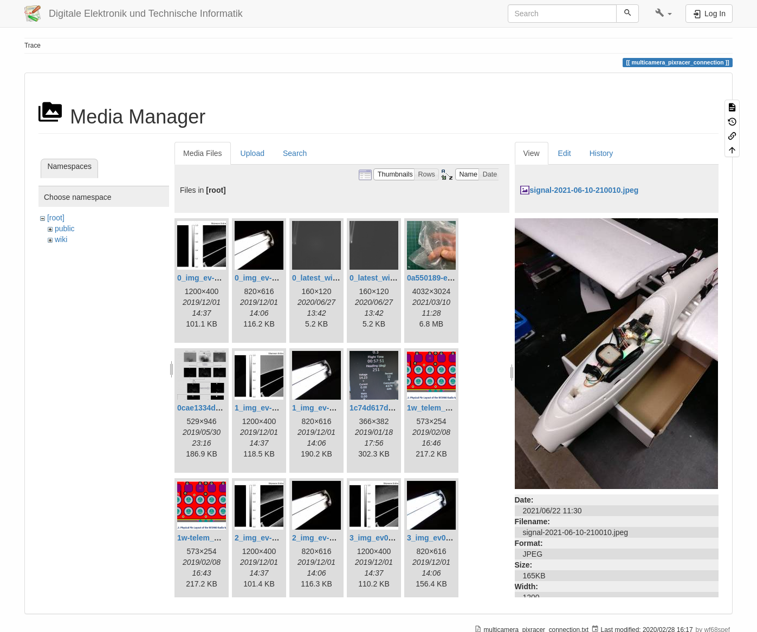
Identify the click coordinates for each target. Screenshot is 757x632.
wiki (61, 239)
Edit (564, 153)
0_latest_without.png (387, 277)
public (65, 228)
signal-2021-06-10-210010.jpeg (584, 190)
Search (295, 153)
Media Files (202, 153)
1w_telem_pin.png (440, 407)
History (601, 153)
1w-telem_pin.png (209, 537)
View (531, 153)
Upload (252, 153)
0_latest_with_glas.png (333, 277)
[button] (663, 13)
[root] (55, 217)
